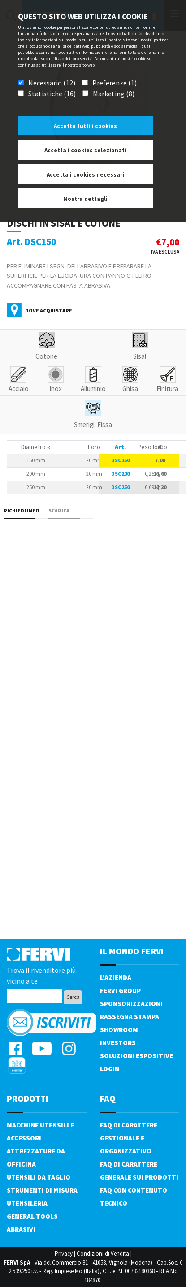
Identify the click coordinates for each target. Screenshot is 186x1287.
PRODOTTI (27, 1098)
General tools (32, 1216)
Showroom (119, 1029)
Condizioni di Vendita (103, 1253)
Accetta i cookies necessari (85, 174)
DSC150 (120, 460)
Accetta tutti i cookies (85, 126)
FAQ (108, 1098)
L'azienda (115, 977)
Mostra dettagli (85, 199)
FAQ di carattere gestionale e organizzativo (128, 1138)
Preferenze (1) (114, 82)
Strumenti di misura (42, 1190)
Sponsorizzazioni (131, 1003)
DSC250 (120, 487)
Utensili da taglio (38, 1177)
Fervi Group (120, 990)
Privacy (64, 1253)
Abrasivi (21, 1229)
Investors (118, 1042)
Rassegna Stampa (129, 1016)
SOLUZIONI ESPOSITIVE (136, 1055)
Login (109, 1068)
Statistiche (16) (52, 93)
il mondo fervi (132, 951)
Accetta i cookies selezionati (85, 150)
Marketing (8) (113, 93)
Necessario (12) (51, 82)
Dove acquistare (48, 310)
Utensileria (27, 1203)
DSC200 (120, 473)
